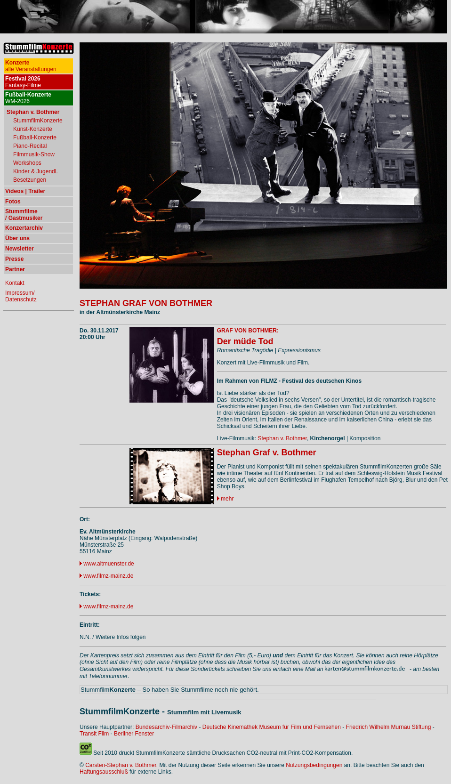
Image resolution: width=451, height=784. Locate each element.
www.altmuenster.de (108, 563)
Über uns (17, 238)
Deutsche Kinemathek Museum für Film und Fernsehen (271, 727)
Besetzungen (29, 180)
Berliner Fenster (134, 733)
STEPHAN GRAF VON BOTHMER (146, 303)
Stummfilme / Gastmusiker (23, 214)
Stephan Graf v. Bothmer (266, 452)
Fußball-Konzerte (34, 137)
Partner (15, 269)
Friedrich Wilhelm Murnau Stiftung (388, 727)
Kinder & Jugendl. (35, 171)
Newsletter (19, 248)
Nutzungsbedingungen (314, 765)
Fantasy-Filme (23, 82)
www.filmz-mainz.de (108, 576)
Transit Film (94, 733)
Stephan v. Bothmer (282, 438)
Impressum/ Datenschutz (21, 296)
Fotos (13, 201)
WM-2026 (28, 98)
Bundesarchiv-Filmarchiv (166, 727)
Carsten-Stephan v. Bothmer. (121, 765)
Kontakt (14, 283)
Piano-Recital (30, 146)
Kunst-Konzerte (32, 129)
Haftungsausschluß (104, 771)
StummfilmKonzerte (38, 120)
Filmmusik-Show (34, 154)
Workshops (27, 163)
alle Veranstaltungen (30, 66)
